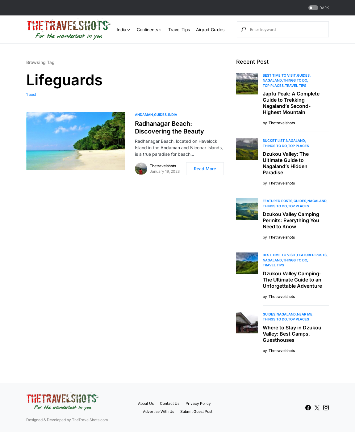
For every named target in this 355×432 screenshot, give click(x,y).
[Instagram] (326, 407)
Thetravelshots (163, 165)
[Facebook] (308, 407)
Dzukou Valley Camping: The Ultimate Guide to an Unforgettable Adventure (292, 279)
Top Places (273, 85)
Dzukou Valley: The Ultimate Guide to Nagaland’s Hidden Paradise (286, 163)
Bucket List (274, 140)
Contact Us (169, 403)
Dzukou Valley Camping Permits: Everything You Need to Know (291, 220)
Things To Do (295, 80)
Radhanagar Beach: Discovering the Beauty (169, 127)
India (172, 114)
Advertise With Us (158, 411)
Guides (160, 114)
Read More (205, 168)
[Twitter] (317, 407)
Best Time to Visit (279, 75)
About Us (146, 403)
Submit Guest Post (196, 411)
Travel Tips (295, 85)
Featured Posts (277, 201)
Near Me (304, 314)
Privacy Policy (198, 403)
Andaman (144, 114)
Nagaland (272, 80)
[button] (318, 8)
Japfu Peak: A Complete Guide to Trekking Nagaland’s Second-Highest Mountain (291, 103)
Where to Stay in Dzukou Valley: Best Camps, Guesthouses (292, 333)
